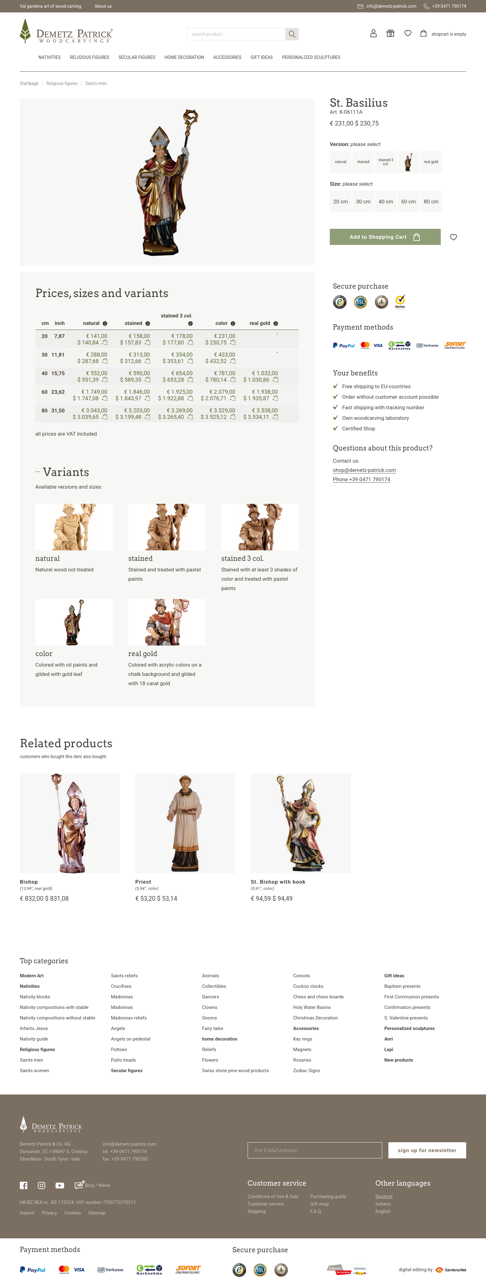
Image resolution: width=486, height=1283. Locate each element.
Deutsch (384, 1196)
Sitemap (96, 1213)
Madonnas (122, 997)
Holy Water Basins (312, 1007)
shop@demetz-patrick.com (364, 470)
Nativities (49, 57)
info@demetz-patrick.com (129, 1144)
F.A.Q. (316, 1211)
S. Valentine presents (406, 1018)
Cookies (72, 1213)
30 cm (363, 201)
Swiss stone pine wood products (235, 1070)
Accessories (227, 57)
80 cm (431, 201)
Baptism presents (402, 986)
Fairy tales (212, 1028)
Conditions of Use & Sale (273, 1196)
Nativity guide (34, 1039)
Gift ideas (262, 57)
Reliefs (209, 1049)
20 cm (340, 201)
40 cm (385, 201)
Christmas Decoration (315, 1018)
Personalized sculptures (311, 57)
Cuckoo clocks (308, 986)
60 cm (408, 201)
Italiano (383, 1204)
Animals (210, 976)
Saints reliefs (124, 976)
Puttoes (119, 1049)
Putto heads (123, 1060)
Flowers (210, 1060)
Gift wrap (319, 1204)
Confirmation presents (407, 1007)
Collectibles (214, 986)
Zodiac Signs (306, 1070)
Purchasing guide (328, 1196)
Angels (118, 1028)
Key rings (302, 1039)
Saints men (96, 83)
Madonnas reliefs (129, 1018)
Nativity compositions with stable (54, 1007)
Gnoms (209, 1018)
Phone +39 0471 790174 (361, 479)
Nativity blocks (35, 997)
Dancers (210, 997)
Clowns (209, 1007)
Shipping (257, 1211)
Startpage (29, 83)
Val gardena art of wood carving (50, 6)
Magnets (302, 1049)
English (383, 1211)
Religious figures (89, 57)
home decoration (184, 57)
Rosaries (302, 1060)
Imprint (27, 1213)
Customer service (266, 1204)
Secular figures (136, 57)
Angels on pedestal (130, 1039)
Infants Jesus (34, 1028)
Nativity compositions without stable (57, 1018)
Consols (301, 976)
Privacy (49, 1213)
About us (103, 6)
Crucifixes (121, 986)
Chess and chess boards (318, 997)
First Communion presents (411, 997)
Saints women (34, 1070)
